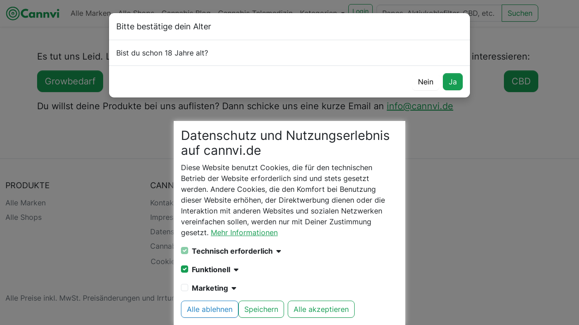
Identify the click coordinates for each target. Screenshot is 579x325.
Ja (453, 81)
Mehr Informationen (244, 232)
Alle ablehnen (210, 309)
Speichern (261, 309)
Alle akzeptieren (321, 309)
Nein (425, 81)
